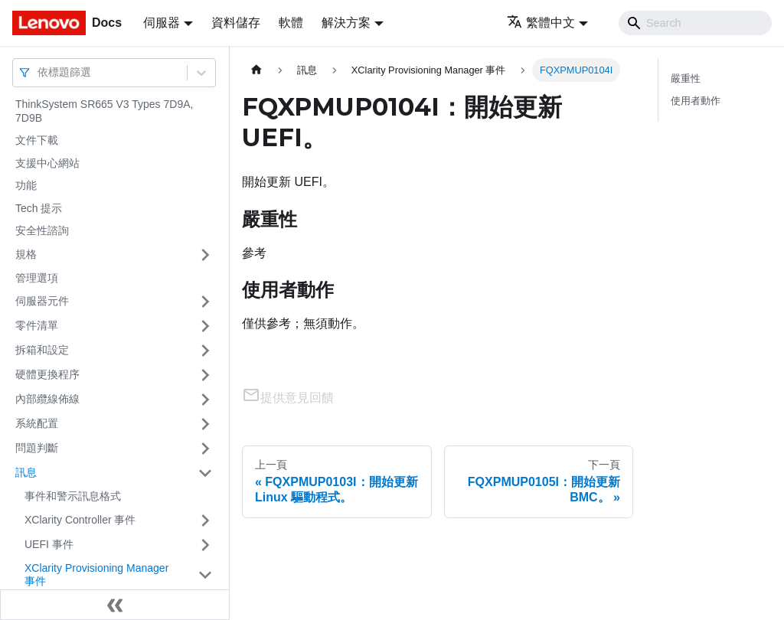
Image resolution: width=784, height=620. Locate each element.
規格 (26, 254)
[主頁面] (256, 70)
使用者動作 (695, 100)
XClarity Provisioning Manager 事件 (96, 575)
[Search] (695, 23)
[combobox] (39, 72)
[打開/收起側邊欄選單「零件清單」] (205, 326)
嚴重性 (686, 78)
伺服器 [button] (161, 22)
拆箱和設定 (42, 350)
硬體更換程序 (47, 374)
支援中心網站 (47, 163)
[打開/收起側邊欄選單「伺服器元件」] (205, 301)
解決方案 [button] (346, 22)
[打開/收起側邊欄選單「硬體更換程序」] (205, 375)
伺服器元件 (42, 301)
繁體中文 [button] (541, 22)
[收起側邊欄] (115, 604)
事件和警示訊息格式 (72, 496)
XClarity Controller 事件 (80, 520)
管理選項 (36, 278)
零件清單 (36, 325)
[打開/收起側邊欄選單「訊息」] (205, 473)
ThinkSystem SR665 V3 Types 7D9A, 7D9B (104, 111)
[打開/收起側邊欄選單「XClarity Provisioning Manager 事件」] (205, 575)
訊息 (26, 472)
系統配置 (36, 423)
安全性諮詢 (42, 230)
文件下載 (36, 140)
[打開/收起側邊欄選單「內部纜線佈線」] (205, 399)
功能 (26, 185)
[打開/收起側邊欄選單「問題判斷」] (205, 448)
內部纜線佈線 (47, 399)
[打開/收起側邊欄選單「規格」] (205, 255)
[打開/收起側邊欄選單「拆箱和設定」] (205, 350)
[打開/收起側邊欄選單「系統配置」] (205, 424)
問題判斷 (36, 448)
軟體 (291, 22)
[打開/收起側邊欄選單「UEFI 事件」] (205, 545)
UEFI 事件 (49, 544)
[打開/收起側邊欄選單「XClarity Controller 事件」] (205, 520)
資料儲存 (235, 22)
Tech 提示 (38, 208)
